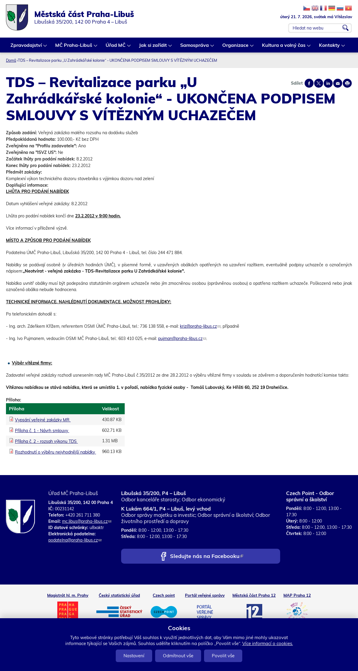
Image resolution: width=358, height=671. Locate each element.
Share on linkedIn (328, 83)
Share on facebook (309, 83)
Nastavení (134, 655)
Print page (347, 83)
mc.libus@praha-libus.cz (86, 521)
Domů (11, 60)
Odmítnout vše (178, 655)
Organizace (236, 47)
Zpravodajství (26, 47)
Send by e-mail (337, 83)
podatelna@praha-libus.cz (74, 540)
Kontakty (329, 47)
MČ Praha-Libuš (74, 47)
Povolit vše (223, 655)
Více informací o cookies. (267, 643)
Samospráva (195, 47)
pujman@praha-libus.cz (182, 338)
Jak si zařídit (153, 47)
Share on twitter (318, 83)
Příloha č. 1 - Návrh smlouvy (42, 430)
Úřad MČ (116, 47)
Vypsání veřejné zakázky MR (43, 420)
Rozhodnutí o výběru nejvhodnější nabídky (55, 452)
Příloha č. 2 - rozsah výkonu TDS (46, 441)
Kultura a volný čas (284, 47)
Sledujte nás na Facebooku (206, 557)
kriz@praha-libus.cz (200, 326)
